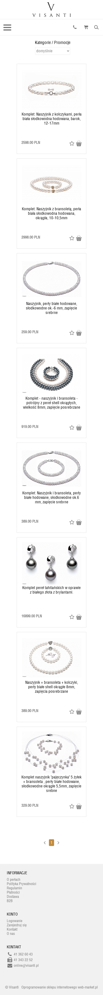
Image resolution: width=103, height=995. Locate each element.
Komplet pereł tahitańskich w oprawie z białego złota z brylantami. (51, 589)
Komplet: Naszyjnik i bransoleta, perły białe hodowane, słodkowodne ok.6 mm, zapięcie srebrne (51, 497)
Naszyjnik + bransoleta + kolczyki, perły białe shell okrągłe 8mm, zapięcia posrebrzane (51, 687)
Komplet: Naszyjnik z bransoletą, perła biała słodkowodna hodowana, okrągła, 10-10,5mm (51, 213)
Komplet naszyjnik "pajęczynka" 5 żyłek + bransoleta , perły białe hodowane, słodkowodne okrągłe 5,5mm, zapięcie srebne (51, 784)
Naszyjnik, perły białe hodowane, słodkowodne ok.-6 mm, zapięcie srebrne (51, 308)
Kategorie (43, 42)
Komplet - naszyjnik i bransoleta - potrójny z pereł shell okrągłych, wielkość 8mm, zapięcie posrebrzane (51, 403)
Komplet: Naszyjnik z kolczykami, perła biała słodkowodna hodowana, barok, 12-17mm (52, 118)
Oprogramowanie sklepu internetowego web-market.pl (59, 987)
